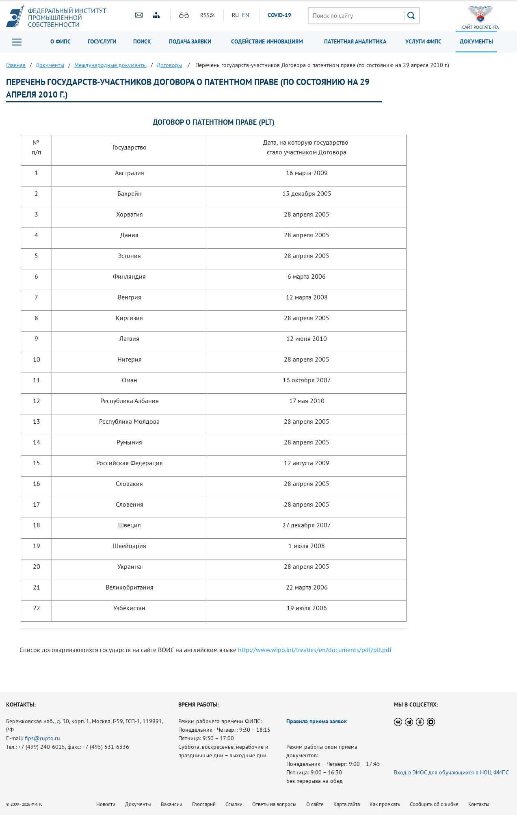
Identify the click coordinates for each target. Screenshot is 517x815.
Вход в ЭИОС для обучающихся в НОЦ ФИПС (451, 772)
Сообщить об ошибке (434, 804)
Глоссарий (204, 804)
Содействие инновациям (267, 41)
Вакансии (171, 804)
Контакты (478, 804)
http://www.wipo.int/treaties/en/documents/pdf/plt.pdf (315, 650)
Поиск (142, 41)
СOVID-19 (279, 15)
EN (245, 15)
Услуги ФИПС (423, 41)
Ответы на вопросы (274, 804)
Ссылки (233, 804)
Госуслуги (102, 41)
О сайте (315, 804)
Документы (476, 41)
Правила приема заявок (316, 721)
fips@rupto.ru (42, 738)
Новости (105, 804)
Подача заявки (190, 41)
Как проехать (385, 804)
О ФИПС (60, 41)
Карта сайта (346, 804)
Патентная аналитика (355, 41)
